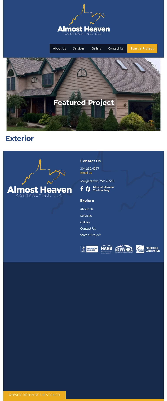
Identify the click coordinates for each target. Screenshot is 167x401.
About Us (59, 48)
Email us (86, 173)
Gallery (96, 48)
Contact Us (116, 48)
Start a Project (142, 48)
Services (79, 48)
